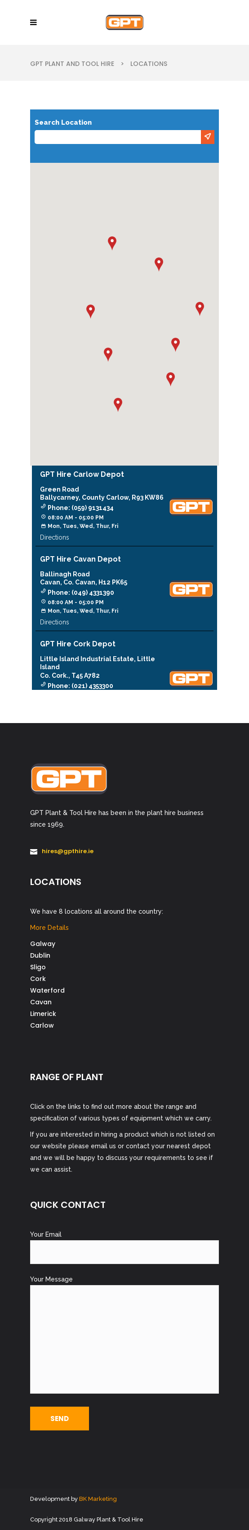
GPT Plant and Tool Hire (72, 63)
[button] (175, 345)
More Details (49, 927)
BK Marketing (98, 1498)
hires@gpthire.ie (67, 851)
